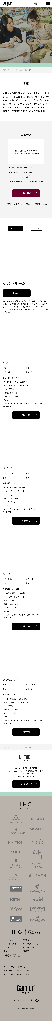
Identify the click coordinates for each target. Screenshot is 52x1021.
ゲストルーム (15, 228)
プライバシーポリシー (31, 943)
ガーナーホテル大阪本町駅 (17, 70)
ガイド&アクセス (11, 943)
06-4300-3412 (28, 773)
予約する (17, 293)
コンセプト (8, 940)
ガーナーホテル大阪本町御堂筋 (16, 970)
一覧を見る (26, 193)
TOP (4, 70)
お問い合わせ (26, 783)
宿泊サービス (36, 228)
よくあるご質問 (29, 947)
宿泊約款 (26, 940)
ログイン (7, 951)
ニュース (7, 947)
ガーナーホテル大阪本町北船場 (16, 974)
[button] (5, 150)
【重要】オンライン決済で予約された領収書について (26, 204)
